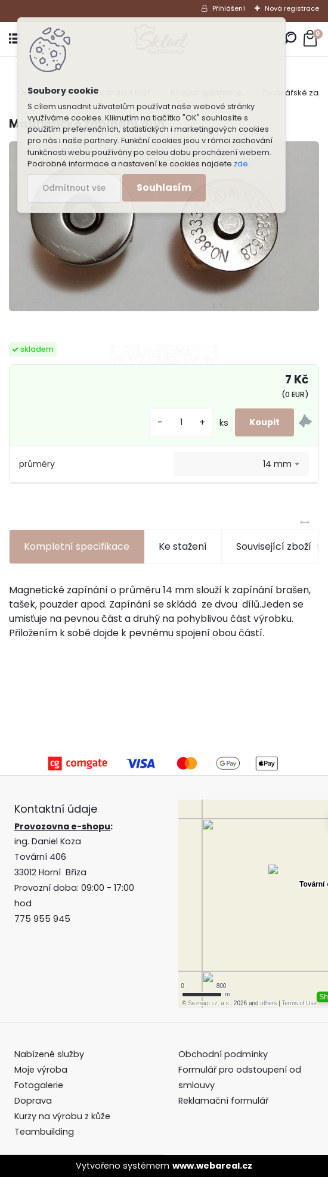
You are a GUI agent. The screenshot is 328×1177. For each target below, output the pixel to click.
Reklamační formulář (223, 1101)
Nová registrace (292, 8)
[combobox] (241, 464)
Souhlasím (164, 187)
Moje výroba (40, 1070)
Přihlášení (228, 8)
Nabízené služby (49, 1054)
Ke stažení (183, 546)
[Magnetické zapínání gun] (164, 226)
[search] (289, 39)
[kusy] (181, 422)
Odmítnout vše (74, 188)
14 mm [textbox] (277, 464)
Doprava (33, 1101)
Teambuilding (44, 1132)
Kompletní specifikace (76, 546)
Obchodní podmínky (224, 1054)
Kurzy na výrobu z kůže (62, 1116)
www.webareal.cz (212, 1166)
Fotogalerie (38, 1085)
